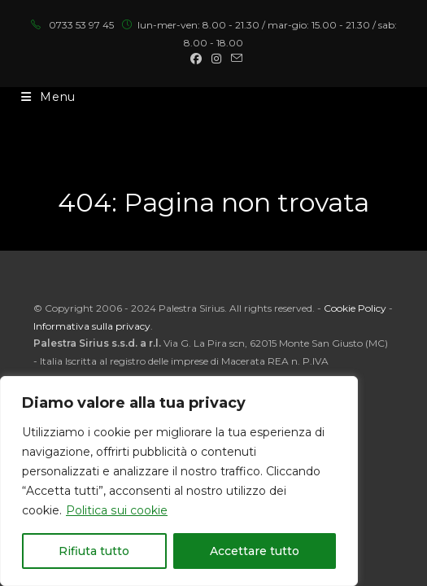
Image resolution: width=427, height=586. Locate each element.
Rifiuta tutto (94, 551)
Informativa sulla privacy (91, 326)
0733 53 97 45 (81, 25)
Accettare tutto (254, 551)
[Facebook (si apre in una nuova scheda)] (196, 58)
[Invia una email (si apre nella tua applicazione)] (234, 58)
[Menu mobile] (48, 97)
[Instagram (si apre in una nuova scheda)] (216, 58)
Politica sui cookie (116, 510)
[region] (179, 481)
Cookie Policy (355, 308)
